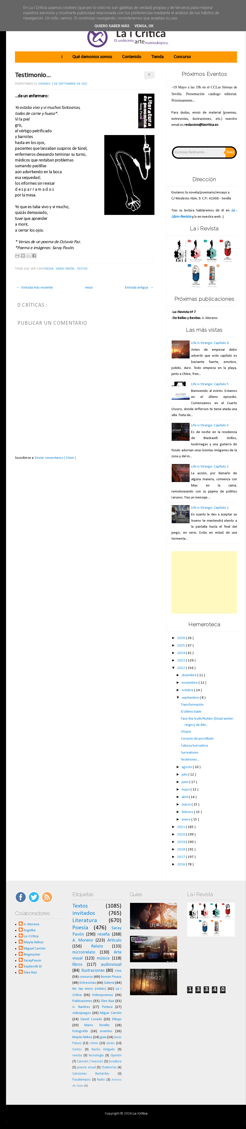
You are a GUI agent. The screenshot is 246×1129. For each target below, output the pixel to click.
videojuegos (81, 1013)
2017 (181, 857)
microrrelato (83, 952)
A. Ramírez (81, 1007)
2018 (181, 849)
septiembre (191, 698)
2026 (181, 638)
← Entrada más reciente (34, 288)
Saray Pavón (65, 268)
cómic (94, 1043)
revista (77, 1055)
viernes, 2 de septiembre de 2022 (63, 83)
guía (103, 1037)
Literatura (84, 921)
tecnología (96, 1055)
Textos (82, 268)
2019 (181, 842)
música (103, 958)
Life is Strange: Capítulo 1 (210, 508)
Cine (118, 971)
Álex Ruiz (30, 972)
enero (186, 819)
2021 (181, 827)
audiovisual (111, 964)
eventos (106, 1031)
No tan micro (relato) (89, 989)
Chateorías (109, 1067)
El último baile (191, 712)
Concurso (182, 57)
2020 (181, 834)
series (110, 1043)
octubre (188, 690)
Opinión (116, 1055)
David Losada (91, 1019)
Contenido (131, 57)
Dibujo (117, 1019)
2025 (181, 645)
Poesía (48, 268)
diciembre (189, 675)
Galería (109, 983)
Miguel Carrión (34, 949)
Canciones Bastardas (90, 1073)
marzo (187, 804)
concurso (86, 977)
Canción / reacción (90, 1061)
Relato (97, 946)
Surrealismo (189, 753)
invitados (83, 913)
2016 (181, 864)
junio (185, 782)
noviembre (190, 683)
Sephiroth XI (33, 966)
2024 (181, 653)
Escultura (115, 1061)
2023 (181, 660)
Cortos (77, 1049)
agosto (187, 767)
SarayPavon (32, 961)
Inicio (89, 288)
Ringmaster (32, 955)
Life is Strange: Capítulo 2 (210, 467)
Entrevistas (88, 983)
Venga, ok (143, 26)
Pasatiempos (81, 1079)
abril (185, 797)
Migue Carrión (111, 1013)
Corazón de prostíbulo (197, 739)
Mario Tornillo (96, 1025)
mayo (186, 790)
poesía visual (86, 1067)
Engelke (30, 930)
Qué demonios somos (92, 57)
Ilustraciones (93, 970)
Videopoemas (102, 995)
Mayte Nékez (34, 942)
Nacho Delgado (103, 1049)
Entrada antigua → (139, 288)
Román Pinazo (111, 977)
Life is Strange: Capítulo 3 (210, 425)
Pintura (107, 1007)
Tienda (157, 57)
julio (185, 775)
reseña (104, 934)
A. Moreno (31, 924)
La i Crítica (31, 936)
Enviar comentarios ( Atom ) (55, 458)
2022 (181, 668)
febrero (188, 812)
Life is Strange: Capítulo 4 (210, 343)
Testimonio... (33, 75)
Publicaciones (82, 1001)
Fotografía (80, 1031)
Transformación (192, 705)
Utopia (186, 732)
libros (77, 964)
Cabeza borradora (194, 746)
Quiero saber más (112, 26)
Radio (101, 1079)
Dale (230, 152)
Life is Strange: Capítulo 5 (210, 384)
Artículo (114, 940)
